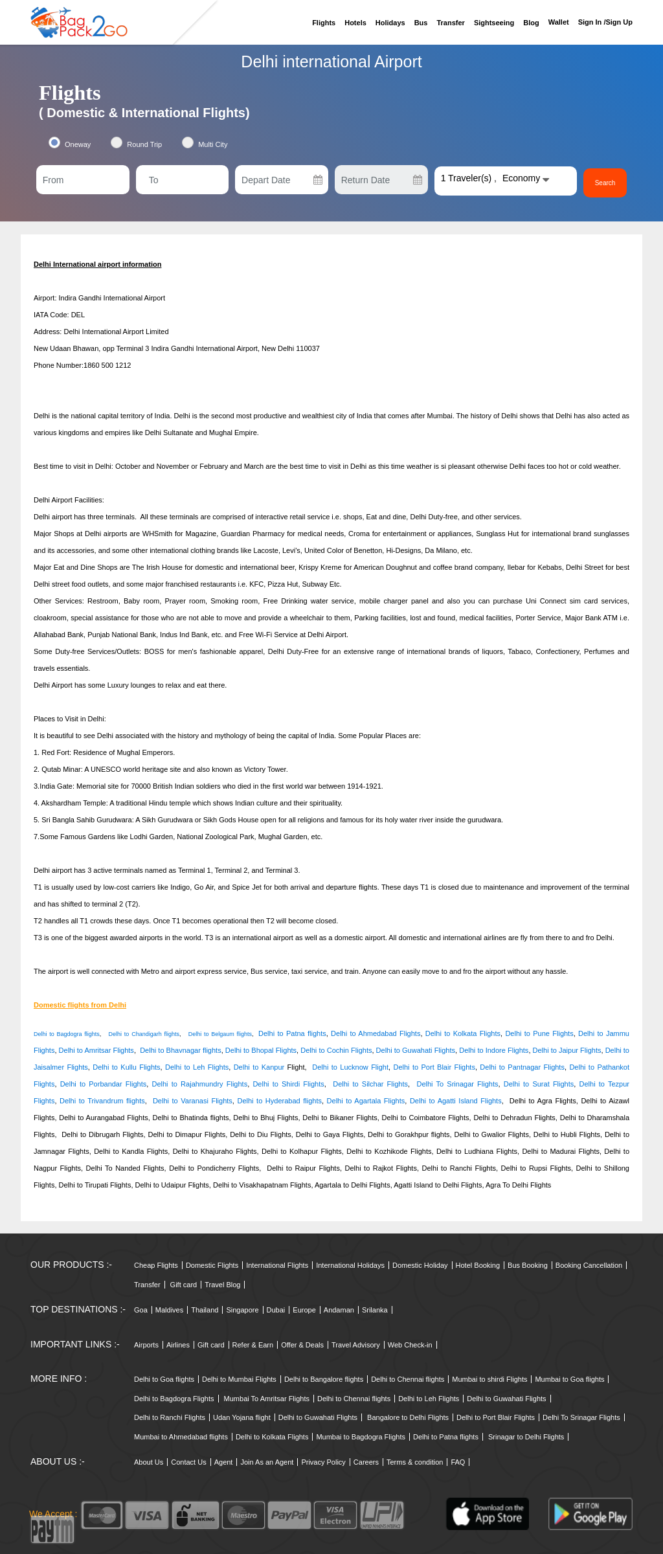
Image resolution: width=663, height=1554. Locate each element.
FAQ (458, 1462)
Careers (366, 1462)
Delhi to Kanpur (259, 1067)
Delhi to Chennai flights (407, 1379)
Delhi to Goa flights (164, 1379)
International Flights (277, 1265)
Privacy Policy (323, 1462)
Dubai (276, 1310)
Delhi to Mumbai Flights (239, 1379)
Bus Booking (528, 1265)
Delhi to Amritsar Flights (96, 1050)
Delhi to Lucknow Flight (350, 1067)
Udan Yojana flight (242, 1417)
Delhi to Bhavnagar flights (180, 1050)
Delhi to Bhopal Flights (261, 1050)
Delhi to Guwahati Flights (415, 1050)
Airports (146, 1345)
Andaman (339, 1310)
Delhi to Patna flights (292, 1033)
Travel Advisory (356, 1345)
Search (605, 182)
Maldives (169, 1310)
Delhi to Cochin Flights (336, 1050)
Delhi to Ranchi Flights (169, 1417)
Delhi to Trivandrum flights (102, 1101)
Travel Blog (222, 1285)
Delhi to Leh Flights (197, 1067)
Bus (421, 23)
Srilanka (375, 1310)
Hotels (355, 23)
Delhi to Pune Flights (539, 1033)
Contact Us (188, 1462)
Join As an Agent (266, 1462)
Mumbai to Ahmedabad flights (181, 1437)
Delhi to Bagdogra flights (67, 1034)
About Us (148, 1462)
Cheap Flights (156, 1265)
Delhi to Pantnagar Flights (522, 1067)
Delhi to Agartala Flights (366, 1101)
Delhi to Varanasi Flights (192, 1101)
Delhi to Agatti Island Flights (456, 1101)
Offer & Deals (302, 1345)
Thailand (204, 1310)
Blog (531, 23)
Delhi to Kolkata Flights (462, 1033)
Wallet (558, 22)
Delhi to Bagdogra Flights (174, 1398)
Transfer (450, 23)
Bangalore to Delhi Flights (408, 1417)
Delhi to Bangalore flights (323, 1379)
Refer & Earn (253, 1345)
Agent (223, 1462)
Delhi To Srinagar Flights (457, 1084)
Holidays (390, 23)
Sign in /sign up (605, 22)
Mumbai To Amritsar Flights (266, 1398)
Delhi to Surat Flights (539, 1084)
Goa (141, 1310)
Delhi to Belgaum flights (220, 1034)
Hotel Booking (478, 1265)
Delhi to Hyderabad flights (279, 1101)
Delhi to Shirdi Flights (286, 1084)
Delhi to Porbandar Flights (103, 1084)
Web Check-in (410, 1345)
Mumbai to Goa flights (569, 1379)
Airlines (178, 1345)
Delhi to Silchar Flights (370, 1084)
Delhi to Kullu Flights (126, 1067)
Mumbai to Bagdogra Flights (360, 1437)
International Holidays (350, 1265)
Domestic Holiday (420, 1265)
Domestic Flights (212, 1265)
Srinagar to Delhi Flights (526, 1437)
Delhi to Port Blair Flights (434, 1067)
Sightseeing (494, 23)
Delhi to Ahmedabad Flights (375, 1033)
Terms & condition (415, 1462)
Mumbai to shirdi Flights (489, 1379)
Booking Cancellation (589, 1265)
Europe (304, 1310)
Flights (323, 23)
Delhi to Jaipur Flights (567, 1050)
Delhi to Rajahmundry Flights (200, 1084)
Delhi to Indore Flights (493, 1050)
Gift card (183, 1285)
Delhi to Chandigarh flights (144, 1034)
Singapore (242, 1310)
